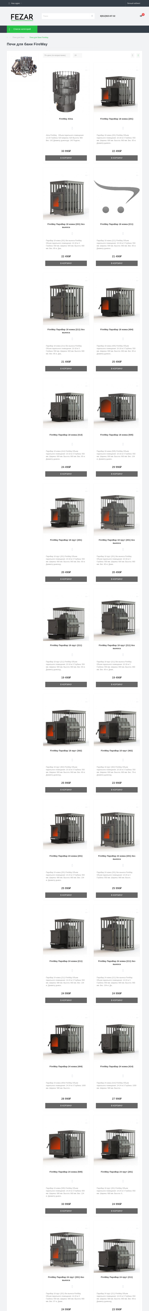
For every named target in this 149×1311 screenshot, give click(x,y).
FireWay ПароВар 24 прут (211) (117, 1277)
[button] (15, 3)
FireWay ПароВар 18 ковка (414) (66, 435)
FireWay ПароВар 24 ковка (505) (66, 1172)
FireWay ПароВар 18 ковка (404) (116, 329)
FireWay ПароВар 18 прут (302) (66, 750)
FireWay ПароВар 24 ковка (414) (116, 1066)
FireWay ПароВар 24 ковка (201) (66, 856)
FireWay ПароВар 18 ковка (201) (116, 119)
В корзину (66, 158)
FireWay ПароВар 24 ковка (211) (66, 961)
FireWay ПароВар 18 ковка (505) (116, 435)
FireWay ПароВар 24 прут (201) (117, 1172)
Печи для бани (18, 37)
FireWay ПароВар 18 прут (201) (66, 540)
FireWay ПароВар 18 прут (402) (117, 750)
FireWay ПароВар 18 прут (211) (66, 645)
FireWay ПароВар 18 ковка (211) (116, 224)
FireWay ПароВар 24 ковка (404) (66, 1066)
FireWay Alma (66, 119)
